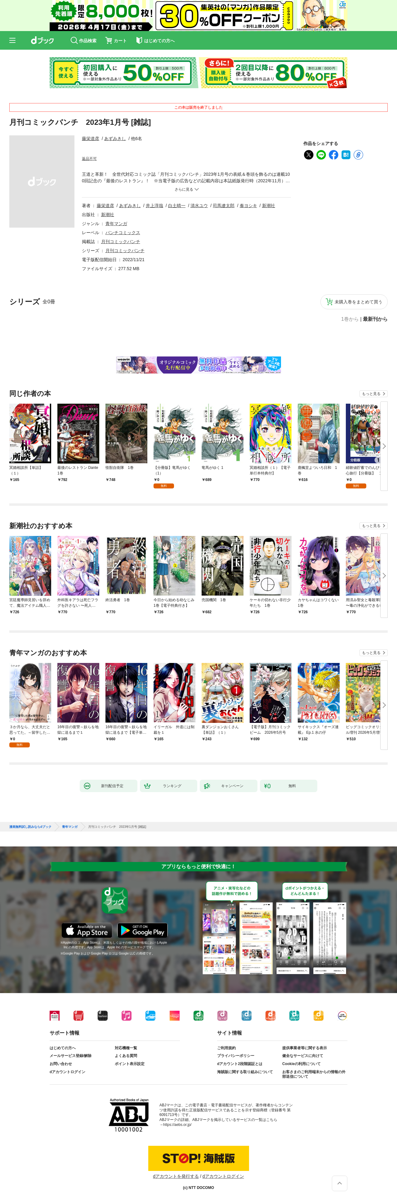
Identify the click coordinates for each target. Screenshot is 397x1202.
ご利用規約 (226, 1048)
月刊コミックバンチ (120, 241)
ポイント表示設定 (130, 1064)
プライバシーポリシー (235, 1056)
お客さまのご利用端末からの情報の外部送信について (314, 1074)
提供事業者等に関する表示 (304, 1048)
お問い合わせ (61, 1064)
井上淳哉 (154, 205)
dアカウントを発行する (176, 1176)
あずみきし (115, 138)
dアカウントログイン (67, 1072)
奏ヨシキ (248, 205)
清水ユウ (199, 205)
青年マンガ (116, 223)
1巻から (350, 319)
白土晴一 (176, 205)
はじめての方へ (63, 1048)
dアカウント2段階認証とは (239, 1064)
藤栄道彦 (90, 138)
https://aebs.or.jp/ (177, 1125)
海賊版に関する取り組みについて (245, 1072)
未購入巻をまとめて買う (358, 301)
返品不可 (89, 158)
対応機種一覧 (126, 1048)
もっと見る (371, 394)
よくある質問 (126, 1056)
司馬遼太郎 (223, 205)
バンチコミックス (122, 232)
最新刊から (375, 319)
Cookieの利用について (301, 1064)
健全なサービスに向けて (302, 1056)
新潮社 (268, 205)
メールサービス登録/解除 (70, 1056)
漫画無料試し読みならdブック (30, 826)
